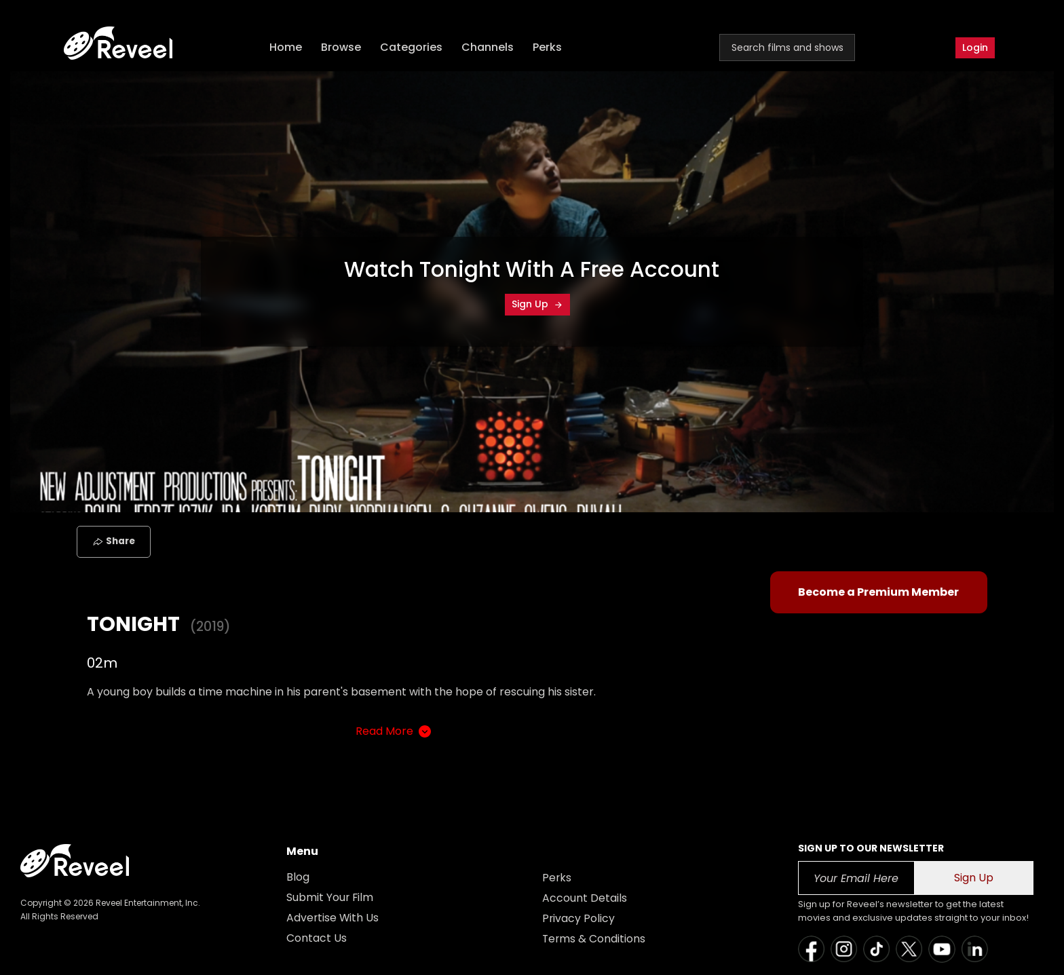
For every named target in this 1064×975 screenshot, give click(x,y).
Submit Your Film (330, 897)
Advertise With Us (333, 917)
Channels (489, 48)
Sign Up (537, 304)
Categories (412, 48)
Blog (297, 877)
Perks (548, 48)
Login (975, 47)
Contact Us (316, 938)
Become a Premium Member (878, 592)
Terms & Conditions (594, 939)
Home (287, 48)
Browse (342, 48)
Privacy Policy (578, 918)
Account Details (584, 898)
